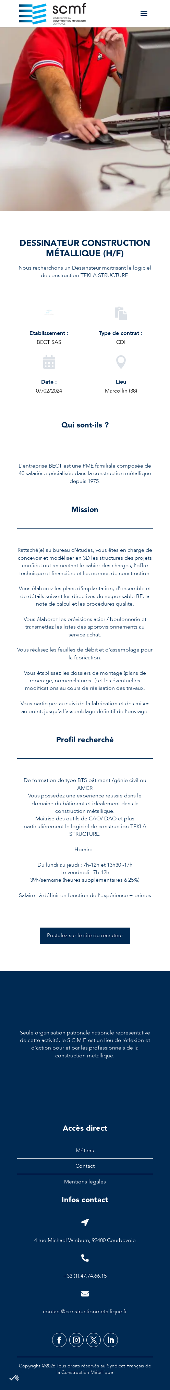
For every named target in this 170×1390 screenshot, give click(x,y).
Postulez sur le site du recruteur (85, 935)
